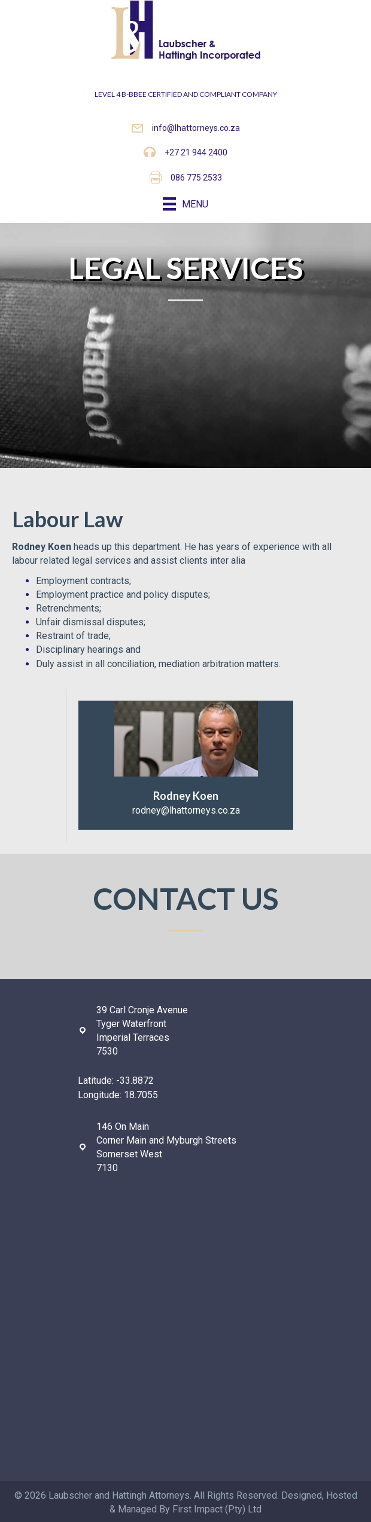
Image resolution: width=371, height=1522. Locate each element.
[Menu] (185, 203)
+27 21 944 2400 (196, 152)
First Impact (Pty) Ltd (216, 1509)
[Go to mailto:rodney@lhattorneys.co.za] (185, 765)
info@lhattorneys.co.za (196, 128)
